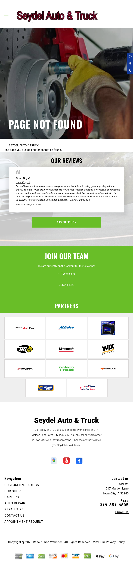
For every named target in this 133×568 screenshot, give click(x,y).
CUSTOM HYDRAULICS (21, 485)
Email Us (122, 512)
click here (66, 285)
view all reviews (66, 222)
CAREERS (11, 497)
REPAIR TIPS (14, 509)
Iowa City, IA (23, 182)
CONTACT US (14, 515)
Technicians (68, 273)
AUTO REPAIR (14, 503)
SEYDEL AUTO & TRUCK (24, 145)
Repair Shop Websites (48, 542)
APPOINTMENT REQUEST (23, 521)
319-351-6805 (58, 429)
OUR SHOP (12, 491)
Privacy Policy (115, 542)
